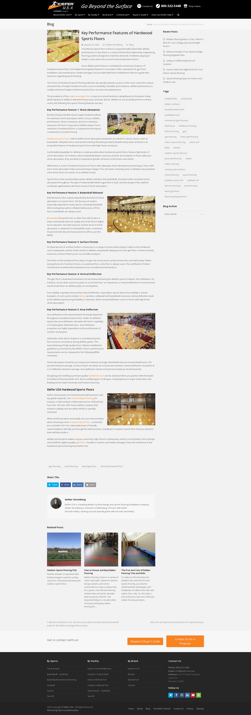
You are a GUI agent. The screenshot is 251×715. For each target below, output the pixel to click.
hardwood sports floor (80, 422)
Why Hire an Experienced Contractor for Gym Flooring (177, 622)
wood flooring (71, 466)
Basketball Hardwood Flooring (61, 679)
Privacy (190, 708)
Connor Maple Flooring (82, 398)
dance (82, 296)
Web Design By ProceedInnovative (62, 710)
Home (149, 24)
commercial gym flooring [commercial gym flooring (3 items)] (176, 120)
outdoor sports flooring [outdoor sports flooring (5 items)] (176, 153)
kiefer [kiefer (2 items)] (167, 147)
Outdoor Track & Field (98, 674)
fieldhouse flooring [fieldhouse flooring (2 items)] (187, 126)
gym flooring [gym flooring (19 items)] (171, 136)
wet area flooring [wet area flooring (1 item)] (172, 185)
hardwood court (96, 375)
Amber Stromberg (114, 44)
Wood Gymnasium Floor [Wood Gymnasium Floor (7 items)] (176, 196)
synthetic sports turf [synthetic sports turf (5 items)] (174, 180)
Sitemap (200, 708)
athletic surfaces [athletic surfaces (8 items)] (172, 104)
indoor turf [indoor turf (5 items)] (194, 142)
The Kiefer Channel (161, 708)
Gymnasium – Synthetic (99, 690)
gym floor (80, 442)
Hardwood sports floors (58, 138)
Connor (131, 685)
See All (50, 696)
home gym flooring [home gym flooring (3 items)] (189, 136)
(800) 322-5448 (182, 667)
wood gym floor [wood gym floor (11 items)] (172, 191)
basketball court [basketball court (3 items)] (172, 115)
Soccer (50, 690)
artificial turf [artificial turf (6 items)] (186, 98)
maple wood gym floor (80, 96)
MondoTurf (133, 679)
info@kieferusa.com (185, 671)
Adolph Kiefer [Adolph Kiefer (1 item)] (171, 98)
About (140, 708)
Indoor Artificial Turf (97, 679)
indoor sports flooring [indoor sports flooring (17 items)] (175, 142)
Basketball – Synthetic (57, 674)
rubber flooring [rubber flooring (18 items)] (172, 164)
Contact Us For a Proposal (185, 641)
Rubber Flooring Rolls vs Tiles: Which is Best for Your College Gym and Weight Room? (183, 43)
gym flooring (55, 466)
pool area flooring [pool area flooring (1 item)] (173, 158)
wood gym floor (89, 466)
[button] (53, 484)
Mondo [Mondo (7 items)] (177, 147)
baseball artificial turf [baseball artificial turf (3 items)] (174, 109)
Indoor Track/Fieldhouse (99, 668)
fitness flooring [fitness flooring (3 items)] (172, 131)
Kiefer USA (68, 707)
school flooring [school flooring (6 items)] (172, 175)
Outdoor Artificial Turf (98, 685)
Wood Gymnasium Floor (112, 466)
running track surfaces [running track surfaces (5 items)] (175, 169)
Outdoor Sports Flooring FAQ (62, 570)
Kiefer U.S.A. (134, 668)
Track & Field (53, 668)
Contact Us (145, 6)
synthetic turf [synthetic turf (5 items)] (193, 180)
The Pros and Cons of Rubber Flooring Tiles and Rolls (135, 572)
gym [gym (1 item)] (185, 131)
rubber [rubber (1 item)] (188, 158)
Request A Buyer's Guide (145, 641)
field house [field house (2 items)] (170, 126)
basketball (54, 218)
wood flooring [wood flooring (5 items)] (190, 185)
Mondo (131, 674)
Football (51, 685)
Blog (131, 44)
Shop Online (192, 6)
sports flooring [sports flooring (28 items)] (190, 175)
